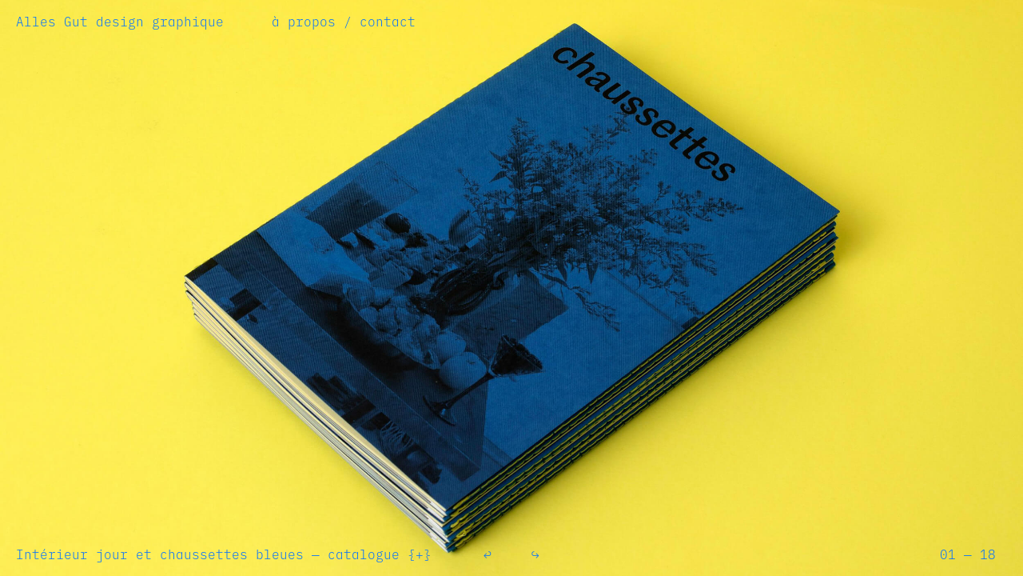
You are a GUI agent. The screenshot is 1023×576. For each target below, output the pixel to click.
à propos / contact (344, 22)
